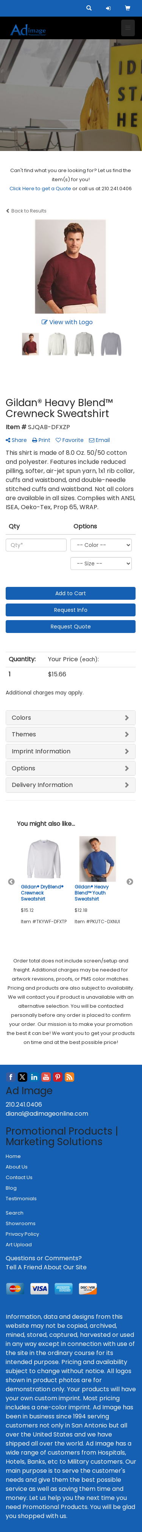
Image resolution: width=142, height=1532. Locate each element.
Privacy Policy (22, 1234)
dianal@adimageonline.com (47, 1113)
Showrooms (21, 1223)
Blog (11, 1188)
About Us (17, 1166)
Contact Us (19, 1177)
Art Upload (19, 1244)
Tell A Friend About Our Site (46, 1267)
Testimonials (21, 1198)
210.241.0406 (24, 1104)
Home (13, 1156)
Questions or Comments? (44, 1258)
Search (14, 1212)
